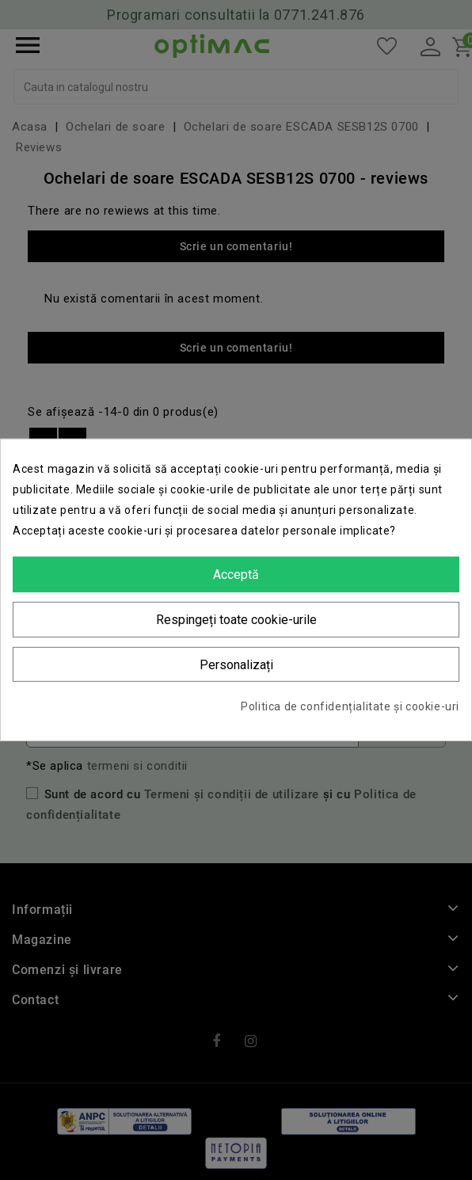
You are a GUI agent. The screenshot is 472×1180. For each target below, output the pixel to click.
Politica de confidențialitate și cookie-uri (350, 706)
